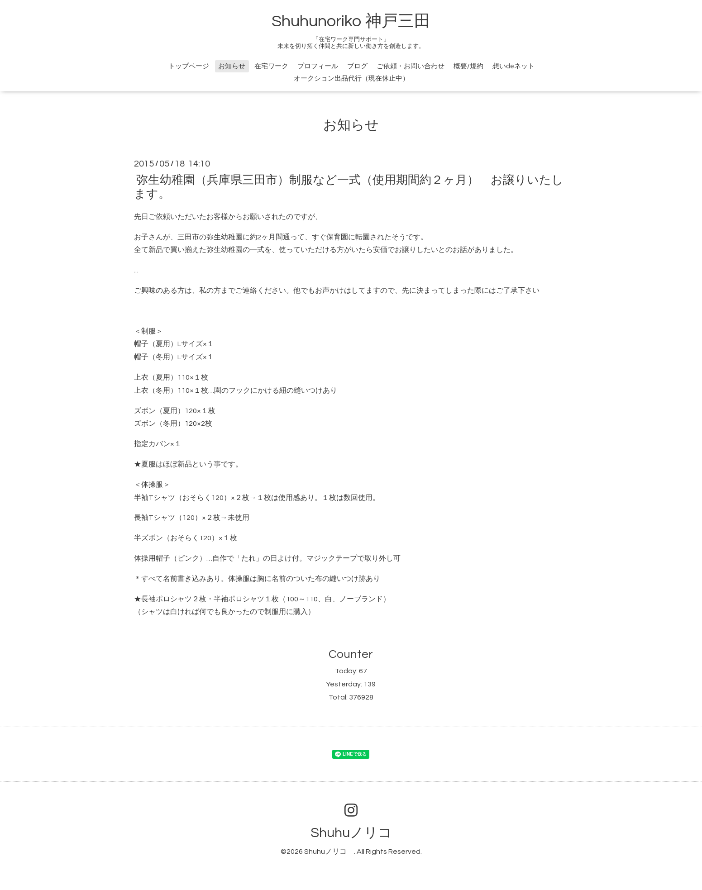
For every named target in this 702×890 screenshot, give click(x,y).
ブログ (357, 66)
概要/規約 (468, 66)
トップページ (188, 66)
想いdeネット (513, 66)
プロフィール (317, 66)
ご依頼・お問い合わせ (410, 66)
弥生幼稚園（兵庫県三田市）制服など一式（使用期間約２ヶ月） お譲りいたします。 (349, 187)
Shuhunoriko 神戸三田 (351, 21)
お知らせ (231, 66)
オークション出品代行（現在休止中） (351, 78)
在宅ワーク (271, 66)
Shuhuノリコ (358, 833)
